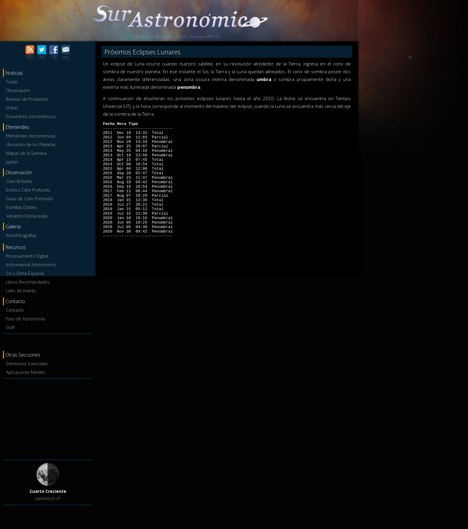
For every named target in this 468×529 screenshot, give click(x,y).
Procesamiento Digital (27, 256)
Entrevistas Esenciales (27, 363)
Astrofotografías (21, 235)
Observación (18, 90)
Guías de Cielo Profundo (29, 198)
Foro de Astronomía (25, 319)
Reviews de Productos (27, 99)
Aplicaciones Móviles (25, 372)
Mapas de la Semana (26, 153)
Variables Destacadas (27, 216)
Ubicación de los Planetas (31, 144)
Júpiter (12, 162)
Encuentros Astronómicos (31, 116)
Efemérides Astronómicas (31, 136)
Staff (10, 327)
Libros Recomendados (28, 282)
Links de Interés (21, 290)
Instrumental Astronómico (31, 264)
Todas (12, 82)
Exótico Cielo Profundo (28, 190)
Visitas (12, 108)
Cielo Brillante (19, 181)
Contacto (15, 310)
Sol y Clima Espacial (25, 273)
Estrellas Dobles (21, 207)
